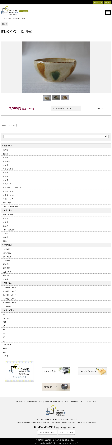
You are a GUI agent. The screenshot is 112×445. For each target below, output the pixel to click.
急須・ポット (10, 195)
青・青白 (6, 318)
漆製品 (7, 161)
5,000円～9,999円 (9, 302)
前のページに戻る (9, 125)
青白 (4, 321)
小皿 (6, 172)
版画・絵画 (7, 202)
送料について (92, 401)
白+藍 (5, 348)
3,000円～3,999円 (9, 294)
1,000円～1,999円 (9, 287)
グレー (5, 325)
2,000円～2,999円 (9, 291)
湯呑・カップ (10, 191)
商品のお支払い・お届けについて (57, 401)
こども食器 (9, 168)
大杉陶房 (6, 249)
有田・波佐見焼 (8, 229)
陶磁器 (5, 153)
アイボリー (7, 344)
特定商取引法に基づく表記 (64, 439)
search (106, 136)
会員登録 (107, 2)
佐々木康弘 (7, 252)
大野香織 (6, 260)
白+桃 (5, 352)
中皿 (6, 176)
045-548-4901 (46, 426)
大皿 (6, 180)
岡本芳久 (6, 264)
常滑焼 (5, 233)
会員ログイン (98, 2)
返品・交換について (78, 401)
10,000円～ (7, 306)
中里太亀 (6, 275)
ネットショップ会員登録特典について (29, 401)
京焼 (4, 240)
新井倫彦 (6, 267)
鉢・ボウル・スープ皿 (13, 187)
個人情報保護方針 (44, 439)
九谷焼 (5, 225)
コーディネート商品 (10, 206)
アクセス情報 (68, 432)
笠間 (6, 222)
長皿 (6, 157)
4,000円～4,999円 (9, 298)
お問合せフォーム (49, 432)
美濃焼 (5, 237)
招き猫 (5, 149)
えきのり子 (7, 271)
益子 (6, 218)
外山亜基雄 (7, 256)
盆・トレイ (9, 198)
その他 (5, 279)
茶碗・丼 (8, 183)
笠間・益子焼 (8, 214)
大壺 (6, 165)
